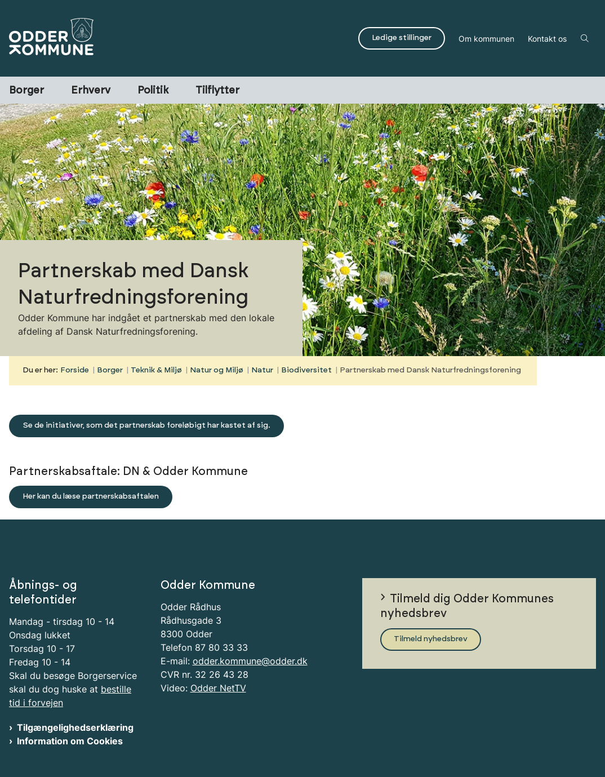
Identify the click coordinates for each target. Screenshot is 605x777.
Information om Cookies (70, 741)
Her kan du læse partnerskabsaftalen (91, 496)
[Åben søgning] (584, 38)
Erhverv (90, 91)
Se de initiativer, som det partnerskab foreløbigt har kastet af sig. (146, 425)
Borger (26, 91)
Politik (152, 91)
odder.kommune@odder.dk (250, 661)
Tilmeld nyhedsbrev (431, 639)
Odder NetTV (218, 688)
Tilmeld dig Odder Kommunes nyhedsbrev (467, 606)
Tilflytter (217, 91)
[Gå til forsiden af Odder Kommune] (176, 38)
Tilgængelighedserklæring (75, 727)
